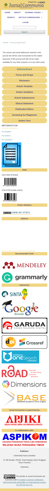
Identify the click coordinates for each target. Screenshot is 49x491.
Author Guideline (24, 92)
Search (11, 17)
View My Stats (21, 212)
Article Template (24, 86)
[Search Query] (24, 27)
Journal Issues (33, 12)
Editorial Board (24, 69)
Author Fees (24, 121)
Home (7, 12)
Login (25, 22)
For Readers (6, 132)
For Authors (6, 136)
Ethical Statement (24, 103)
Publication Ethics (24, 109)
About (17, 12)
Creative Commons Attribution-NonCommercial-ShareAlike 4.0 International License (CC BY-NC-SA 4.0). (24, 482)
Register (32, 2)
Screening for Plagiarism (24, 115)
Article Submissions (29, 17)
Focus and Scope (24, 75)
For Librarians (7, 140)
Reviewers (24, 81)
